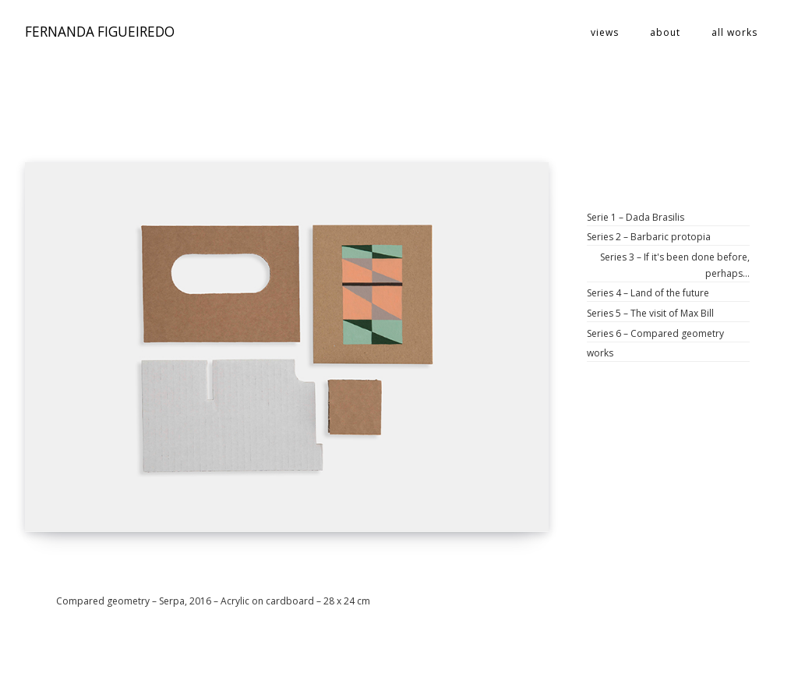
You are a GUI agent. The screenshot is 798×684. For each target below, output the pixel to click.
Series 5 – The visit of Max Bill (650, 313)
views (605, 32)
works (600, 353)
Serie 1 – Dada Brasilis (635, 217)
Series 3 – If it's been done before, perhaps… (675, 265)
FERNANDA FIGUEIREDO (100, 32)
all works (734, 32)
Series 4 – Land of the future (648, 292)
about (665, 32)
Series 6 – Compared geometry (655, 333)
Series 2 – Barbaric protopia (649, 236)
